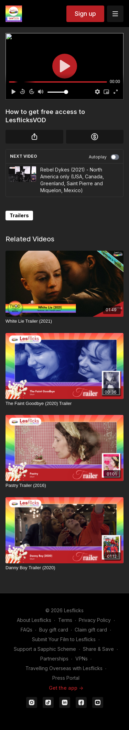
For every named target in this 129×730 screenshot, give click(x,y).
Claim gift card (91, 630)
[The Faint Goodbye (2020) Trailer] (64, 403)
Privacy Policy (95, 620)
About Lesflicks (34, 620)
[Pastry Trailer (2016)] (64, 485)
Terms (65, 620)
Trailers (19, 215)
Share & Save (98, 649)
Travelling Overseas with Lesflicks (64, 668)
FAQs (26, 630)
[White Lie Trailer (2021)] (64, 321)
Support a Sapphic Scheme (45, 649)
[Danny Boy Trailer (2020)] (64, 567)
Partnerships (54, 658)
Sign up (85, 13)
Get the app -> (66, 688)
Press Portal (65, 678)
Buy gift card (53, 630)
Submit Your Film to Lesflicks (64, 639)
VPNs (81, 658)
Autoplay (104, 157)
